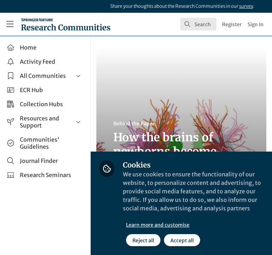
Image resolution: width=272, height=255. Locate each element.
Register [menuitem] (232, 24)
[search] (198, 24)
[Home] (66, 24)
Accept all (182, 240)
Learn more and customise (157, 225)
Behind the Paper (134, 123)
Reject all (143, 240)
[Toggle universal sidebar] (10, 24)
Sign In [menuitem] (256, 24)
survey (246, 6)
